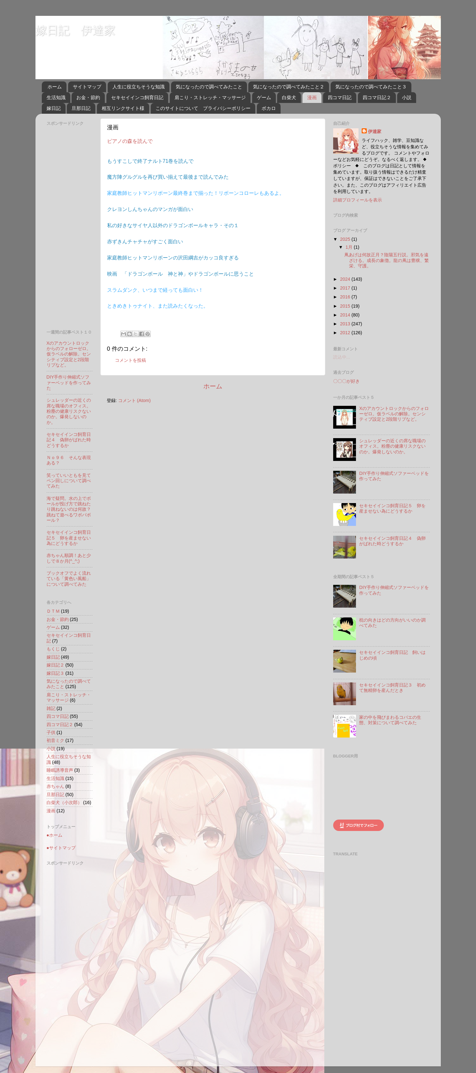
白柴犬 (289, 97)
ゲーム (264, 97)
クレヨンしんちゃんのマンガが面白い (150, 209)
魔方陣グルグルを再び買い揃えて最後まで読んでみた (168, 177)
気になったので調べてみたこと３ (371, 86)
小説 (406, 97)
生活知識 (56, 97)
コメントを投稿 (130, 360)
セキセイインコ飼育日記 (137, 97)
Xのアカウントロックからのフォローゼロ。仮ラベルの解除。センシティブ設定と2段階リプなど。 (69, 354)
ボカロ (269, 108)
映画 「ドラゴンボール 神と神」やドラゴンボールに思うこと (180, 274)
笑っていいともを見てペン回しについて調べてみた (69, 481)
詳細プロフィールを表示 (357, 199)
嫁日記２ (55, 664)
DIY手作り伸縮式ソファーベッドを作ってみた (69, 382)
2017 (346, 288)
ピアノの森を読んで (130, 141)
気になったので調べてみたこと (209, 86)
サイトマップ (87, 86)
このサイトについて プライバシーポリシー (203, 108)
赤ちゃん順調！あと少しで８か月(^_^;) (69, 558)
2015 (346, 306)
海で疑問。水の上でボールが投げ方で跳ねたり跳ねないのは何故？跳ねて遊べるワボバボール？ (69, 509)
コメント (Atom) (134, 400)
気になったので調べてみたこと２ (288, 86)
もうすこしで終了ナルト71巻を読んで (150, 161)
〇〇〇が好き (346, 381)
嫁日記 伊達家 (75, 30)
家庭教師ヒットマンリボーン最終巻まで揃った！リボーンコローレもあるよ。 (195, 193)
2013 (346, 323)
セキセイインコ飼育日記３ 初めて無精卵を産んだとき (392, 687)
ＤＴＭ (53, 611)
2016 (346, 296)
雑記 (51, 708)
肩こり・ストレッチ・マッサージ (210, 97)
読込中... (341, 357)
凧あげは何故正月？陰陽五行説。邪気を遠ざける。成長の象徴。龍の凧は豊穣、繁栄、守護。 (386, 260)
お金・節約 (88, 97)
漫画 (312, 97)
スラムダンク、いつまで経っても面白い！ (155, 290)
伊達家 (374, 131)
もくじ (53, 648)
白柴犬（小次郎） (64, 802)
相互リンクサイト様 (123, 108)
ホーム (55, 86)
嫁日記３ (55, 673)
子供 (51, 732)
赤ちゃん (55, 786)
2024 (346, 279)
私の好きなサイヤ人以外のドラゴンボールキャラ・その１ (173, 225)
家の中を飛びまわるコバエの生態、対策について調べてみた (390, 720)
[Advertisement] (72, 223)
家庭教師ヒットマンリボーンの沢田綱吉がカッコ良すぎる (173, 257)
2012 (346, 332)
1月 (350, 247)
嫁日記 (54, 108)
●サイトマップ (61, 847)
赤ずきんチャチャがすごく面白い (145, 241)
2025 (346, 239)
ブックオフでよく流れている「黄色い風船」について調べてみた (69, 579)
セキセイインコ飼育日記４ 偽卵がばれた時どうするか (69, 440)
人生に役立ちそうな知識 (138, 86)
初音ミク (55, 740)
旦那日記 (81, 108)
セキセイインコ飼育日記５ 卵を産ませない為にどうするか (69, 538)
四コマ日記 (340, 97)
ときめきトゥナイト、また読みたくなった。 (157, 306)
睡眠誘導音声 (60, 770)
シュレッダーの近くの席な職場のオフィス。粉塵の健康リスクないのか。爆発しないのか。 (69, 411)
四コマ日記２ (377, 97)
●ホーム (55, 835)
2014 (346, 314)
